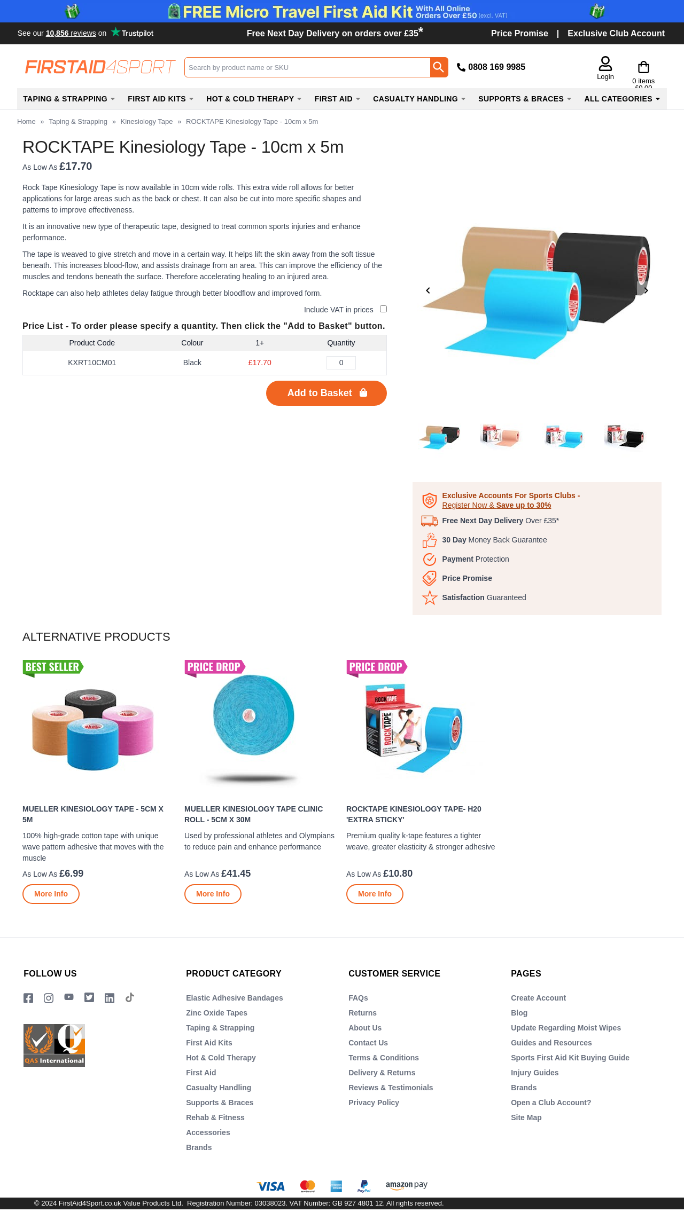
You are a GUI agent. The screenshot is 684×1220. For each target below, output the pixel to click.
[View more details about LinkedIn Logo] (109, 998)
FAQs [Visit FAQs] (358, 998)
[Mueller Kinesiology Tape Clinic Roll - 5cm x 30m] (261, 781)
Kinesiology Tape (146, 121)
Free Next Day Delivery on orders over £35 (335, 33)
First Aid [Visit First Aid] (201, 1072)
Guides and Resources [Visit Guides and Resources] (551, 1042)
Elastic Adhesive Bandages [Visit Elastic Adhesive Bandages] (234, 998)
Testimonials (86, 32)
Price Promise (519, 33)
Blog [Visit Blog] (519, 1013)
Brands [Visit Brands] (199, 1147)
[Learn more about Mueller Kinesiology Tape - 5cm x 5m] (51, 894)
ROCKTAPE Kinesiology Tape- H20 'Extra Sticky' (413, 814)
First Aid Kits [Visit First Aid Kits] (209, 1042)
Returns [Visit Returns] (362, 1013)
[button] (582, 69)
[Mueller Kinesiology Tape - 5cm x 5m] (99, 781)
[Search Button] (439, 67)
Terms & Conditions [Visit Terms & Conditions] (383, 1057)
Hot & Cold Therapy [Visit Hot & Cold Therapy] (221, 1057)
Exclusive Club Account (616, 33)
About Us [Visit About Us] (365, 1028)
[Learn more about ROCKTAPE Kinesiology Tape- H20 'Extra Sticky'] (374, 894)
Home (26, 121)
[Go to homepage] (100, 67)
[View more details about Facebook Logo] (28, 998)
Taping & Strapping (78, 121)
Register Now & (496, 505)
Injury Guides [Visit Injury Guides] (534, 1072)
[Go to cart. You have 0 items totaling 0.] (632, 67)
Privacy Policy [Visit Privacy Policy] (373, 1102)
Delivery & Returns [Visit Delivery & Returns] (381, 1072)
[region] (99, 728)
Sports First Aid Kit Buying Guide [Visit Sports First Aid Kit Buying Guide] (570, 1057)
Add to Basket (319, 393)
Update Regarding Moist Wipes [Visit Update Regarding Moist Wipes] (566, 1028)
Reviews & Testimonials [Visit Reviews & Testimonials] (390, 1087)
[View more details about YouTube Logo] (69, 998)
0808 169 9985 (496, 67)
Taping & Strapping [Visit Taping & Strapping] (220, 1028)
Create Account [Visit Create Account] (538, 998)
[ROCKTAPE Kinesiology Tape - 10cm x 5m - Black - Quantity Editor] (341, 362)
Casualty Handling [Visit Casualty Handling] (218, 1087)
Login (581, 77)
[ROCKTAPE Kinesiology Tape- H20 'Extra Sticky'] (423, 781)
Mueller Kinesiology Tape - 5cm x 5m (93, 814)
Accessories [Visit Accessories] (208, 1132)
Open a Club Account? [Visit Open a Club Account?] (551, 1102)
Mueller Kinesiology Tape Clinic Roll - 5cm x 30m (253, 814)
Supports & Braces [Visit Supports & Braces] (219, 1102)
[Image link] (89, 998)
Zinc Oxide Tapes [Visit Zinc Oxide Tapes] (216, 1013)
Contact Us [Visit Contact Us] (368, 1042)
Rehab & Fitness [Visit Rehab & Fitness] (215, 1117)
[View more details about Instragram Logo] (48, 998)
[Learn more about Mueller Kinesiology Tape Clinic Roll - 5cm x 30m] (213, 894)
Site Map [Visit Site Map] (526, 1117)
